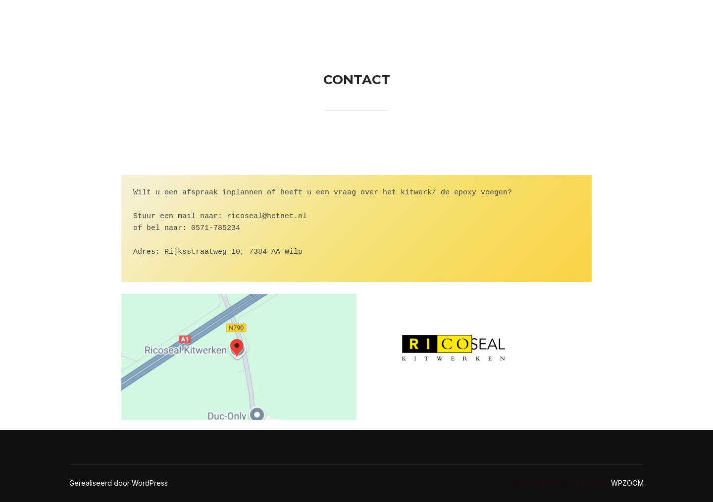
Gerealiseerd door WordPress (118, 483)
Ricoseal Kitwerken (111, 18)
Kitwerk (612, 18)
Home (427, 18)
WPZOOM (627, 483)
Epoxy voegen (545, 18)
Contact (478, 18)
